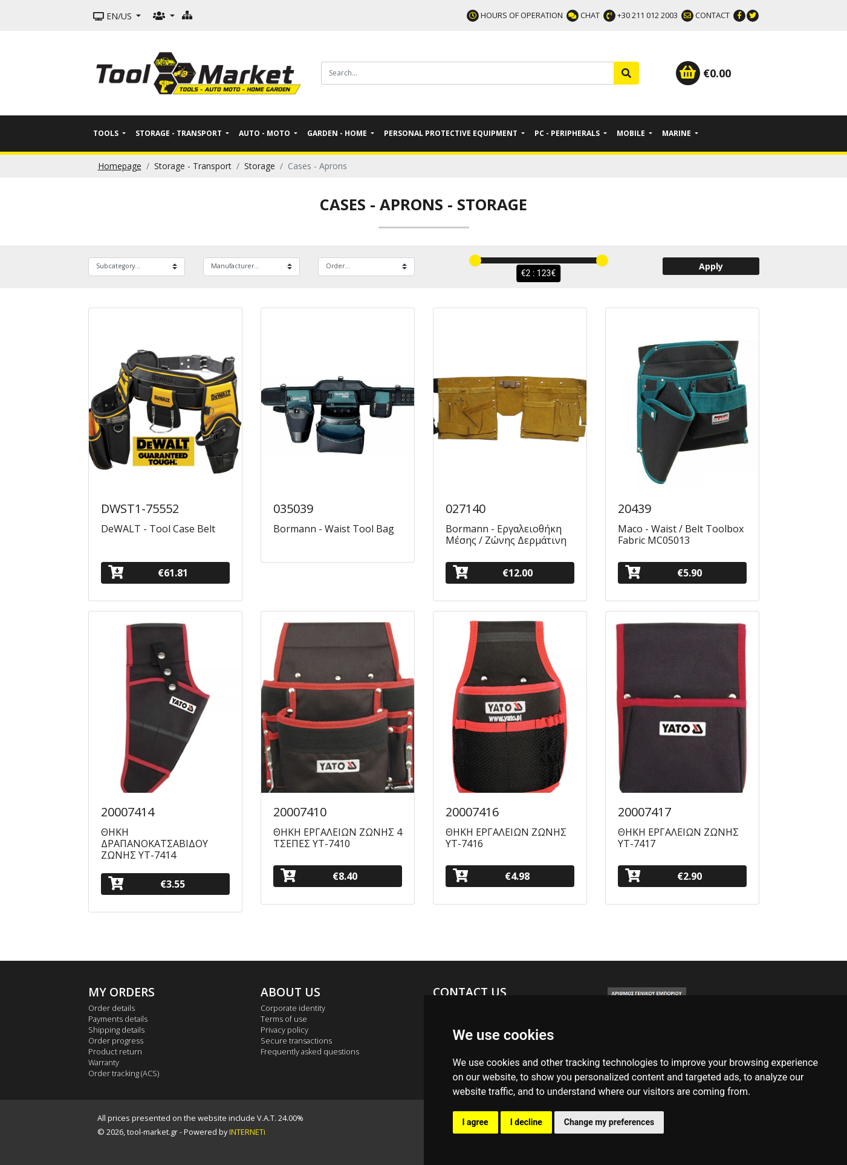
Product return (115, 1051)
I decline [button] (526, 1122)
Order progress (115, 1040)
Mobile (632, 133)
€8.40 (319, 876)
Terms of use (284, 1018)
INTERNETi (247, 1131)
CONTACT (705, 15)
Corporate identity (293, 1007)
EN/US (113, 16)
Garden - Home (338, 133)
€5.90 (664, 572)
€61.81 (148, 572)
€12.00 (493, 572)
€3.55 (147, 884)
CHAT (583, 15)
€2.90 (664, 876)
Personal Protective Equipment (451, 133)
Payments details (118, 1018)
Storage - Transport (179, 133)
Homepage (119, 166)
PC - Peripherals (568, 133)
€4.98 (491, 876)
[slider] (475, 260)
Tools (106, 133)
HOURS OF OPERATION (515, 15)
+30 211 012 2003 (640, 15)
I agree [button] (475, 1122)
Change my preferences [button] (609, 1122)
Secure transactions (296, 1040)
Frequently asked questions (310, 1051)
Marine (677, 133)
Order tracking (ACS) (123, 1073)
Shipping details (116, 1029)
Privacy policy (284, 1029)
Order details (111, 1007)
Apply (711, 266)
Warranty (103, 1062)
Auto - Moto (265, 133)
